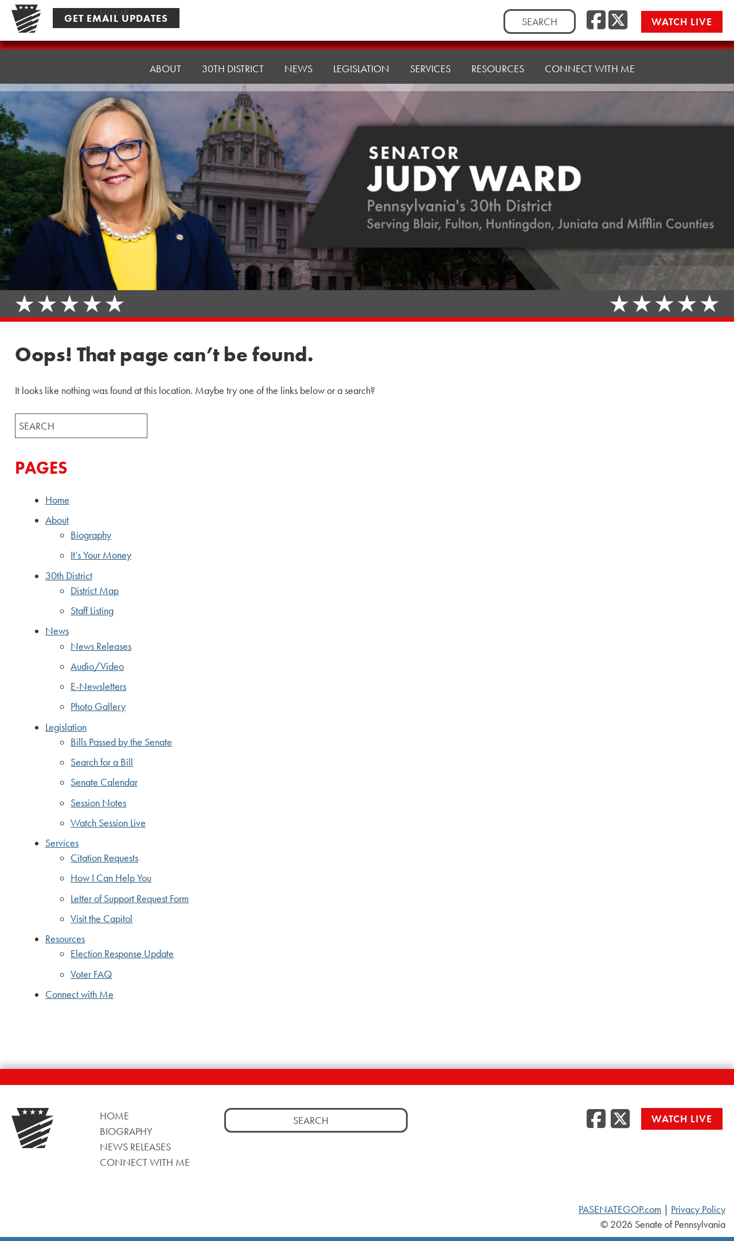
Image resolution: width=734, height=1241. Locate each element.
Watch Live (681, 21)
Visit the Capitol (101, 918)
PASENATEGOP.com (620, 1209)
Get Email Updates (116, 18)
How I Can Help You (111, 878)
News (298, 68)
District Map (95, 590)
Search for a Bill (102, 762)
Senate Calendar (104, 782)
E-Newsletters (98, 686)
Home (114, 68)
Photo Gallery (98, 706)
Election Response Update (122, 953)
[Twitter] (617, 20)
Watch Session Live (108, 823)
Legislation (361, 68)
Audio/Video (97, 666)
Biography (91, 535)
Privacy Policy (698, 1209)
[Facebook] (596, 20)
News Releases (101, 646)
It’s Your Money (101, 555)
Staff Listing (92, 610)
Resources (497, 68)
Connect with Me (590, 68)
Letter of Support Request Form (130, 898)
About (165, 68)
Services (430, 68)
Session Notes (98, 803)
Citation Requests (104, 858)
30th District (233, 68)
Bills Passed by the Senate (121, 742)
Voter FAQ (91, 974)
